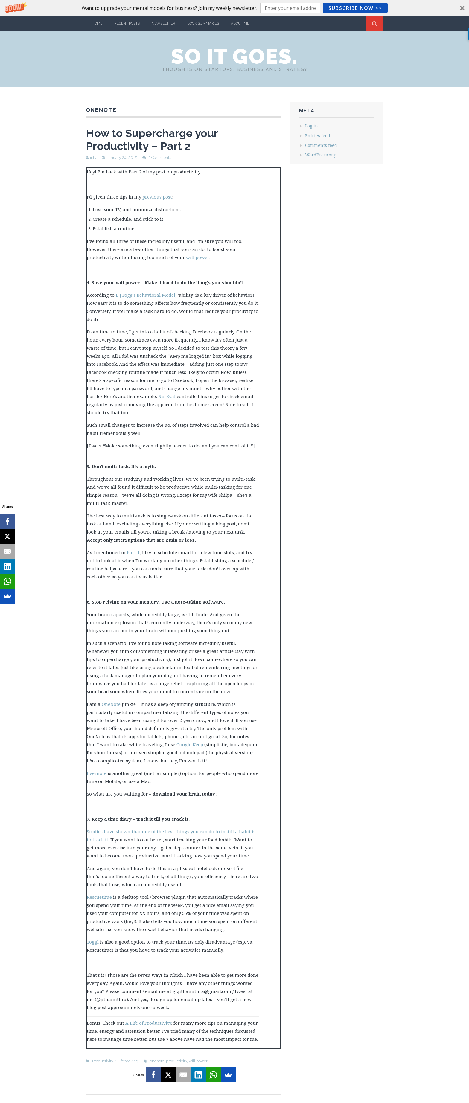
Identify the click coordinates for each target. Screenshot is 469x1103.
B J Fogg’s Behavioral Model (145, 295)
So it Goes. (234, 56)
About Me (240, 23)
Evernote (96, 773)
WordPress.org (320, 155)
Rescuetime (99, 897)
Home (97, 23)
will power (197, 257)
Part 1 (133, 552)
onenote (157, 1061)
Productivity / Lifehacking (115, 1061)
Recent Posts (127, 23)
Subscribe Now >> (355, 8)
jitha (94, 157)
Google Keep (189, 744)
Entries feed (317, 135)
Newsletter (163, 23)
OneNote (111, 704)
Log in (311, 126)
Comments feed (321, 145)
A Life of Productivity (148, 1023)
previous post (157, 197)
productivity (176, 1061)
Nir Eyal (167, 396)
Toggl (93, 942)
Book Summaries (203, 23)
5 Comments (159, 157)
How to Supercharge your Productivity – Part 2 (152, 139)
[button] (234, 8)
